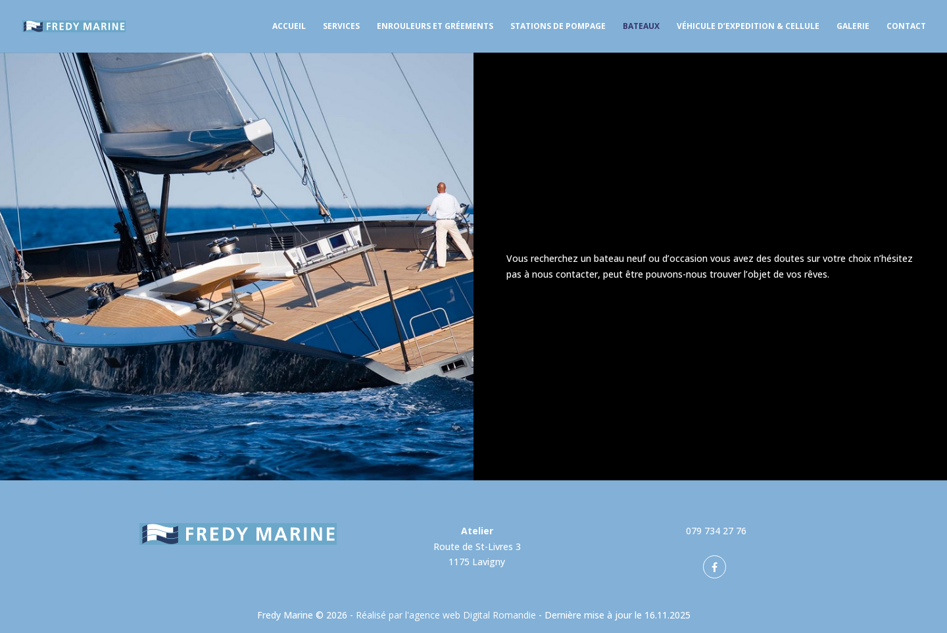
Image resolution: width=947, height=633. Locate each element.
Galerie (853, 27)
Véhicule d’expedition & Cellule (748, 27)
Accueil (289, 27)
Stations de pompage (558, 27)
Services (341, 27)
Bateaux (641, 27)
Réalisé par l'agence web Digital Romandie (446, 615)
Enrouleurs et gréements (435, 27)
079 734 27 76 (716, 530)
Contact (906, 27)
